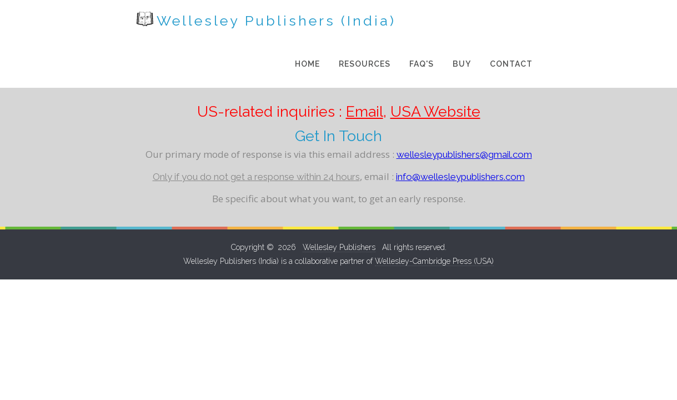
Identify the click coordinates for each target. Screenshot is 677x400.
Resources (462, 22)
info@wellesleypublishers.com (460, 135)
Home (405, 22)
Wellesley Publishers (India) (168, 20)
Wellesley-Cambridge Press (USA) (434, 219)
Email (364, 69)
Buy (559, 22)
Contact (609, 22)
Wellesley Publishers (339, 205)
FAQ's (519, 22)
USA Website (435, 69)
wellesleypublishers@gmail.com (464, 112)
